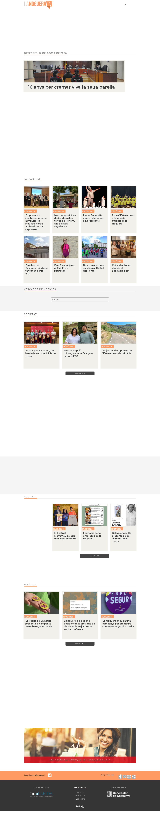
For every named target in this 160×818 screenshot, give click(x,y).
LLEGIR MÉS (80, 373)
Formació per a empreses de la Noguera (92, 536)
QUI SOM (80, 793)
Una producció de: (41, 788)
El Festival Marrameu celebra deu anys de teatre (65, 536)
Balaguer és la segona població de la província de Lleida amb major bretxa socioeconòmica (79, 625)
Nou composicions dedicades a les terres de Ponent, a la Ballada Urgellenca (65, 221)
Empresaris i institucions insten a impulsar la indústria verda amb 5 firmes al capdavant (36, 222)
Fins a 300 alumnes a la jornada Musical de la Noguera (123, 219)
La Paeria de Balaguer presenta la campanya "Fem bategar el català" (39, 624)
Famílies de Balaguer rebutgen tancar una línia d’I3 (36, 269)
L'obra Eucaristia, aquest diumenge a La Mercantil (93, 218)
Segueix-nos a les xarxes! (34, 776)
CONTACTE (80, 796)
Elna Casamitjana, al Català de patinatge (64, 268)
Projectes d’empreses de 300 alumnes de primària (117, 352)
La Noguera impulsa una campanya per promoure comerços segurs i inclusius (118, 624)
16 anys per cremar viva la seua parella (71, 87)
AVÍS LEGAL (80, 800)
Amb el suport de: (118, 788)
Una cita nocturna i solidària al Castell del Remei (94, 268)
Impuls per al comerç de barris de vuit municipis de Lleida (40, 353)
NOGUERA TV (80, 788)
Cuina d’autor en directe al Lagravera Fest (121, 268)
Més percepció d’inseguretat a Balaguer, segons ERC (79, 353)
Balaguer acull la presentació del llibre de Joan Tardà (121, 537)
